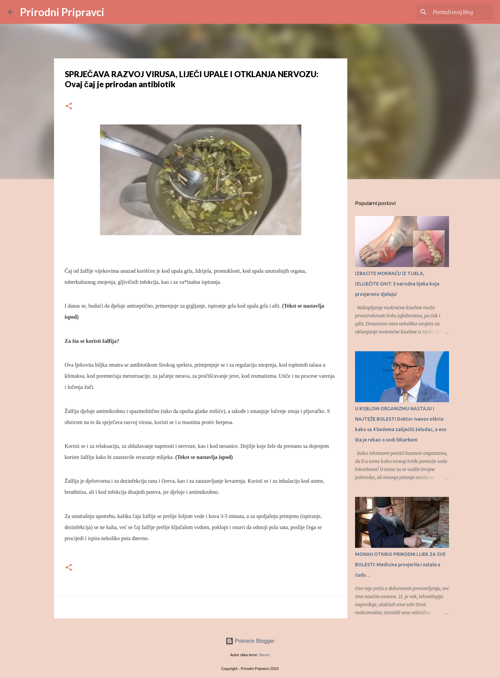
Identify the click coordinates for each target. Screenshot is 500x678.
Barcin (264, 655)
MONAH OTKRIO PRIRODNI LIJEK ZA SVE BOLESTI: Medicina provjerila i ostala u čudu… (400, 565)
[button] (69, 106)
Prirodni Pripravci (62, 11)
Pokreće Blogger (250, 641)
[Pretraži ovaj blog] (458, 12)
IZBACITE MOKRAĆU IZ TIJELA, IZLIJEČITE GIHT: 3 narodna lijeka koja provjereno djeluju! (397, 284)
